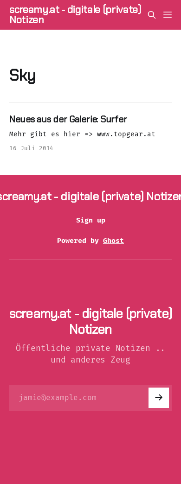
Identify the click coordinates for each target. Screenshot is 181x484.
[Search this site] (151, 14)
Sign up (90, 220)
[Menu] (167, 14)
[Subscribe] (159, 398)
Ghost (113, 240)
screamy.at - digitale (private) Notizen (75, 15)
